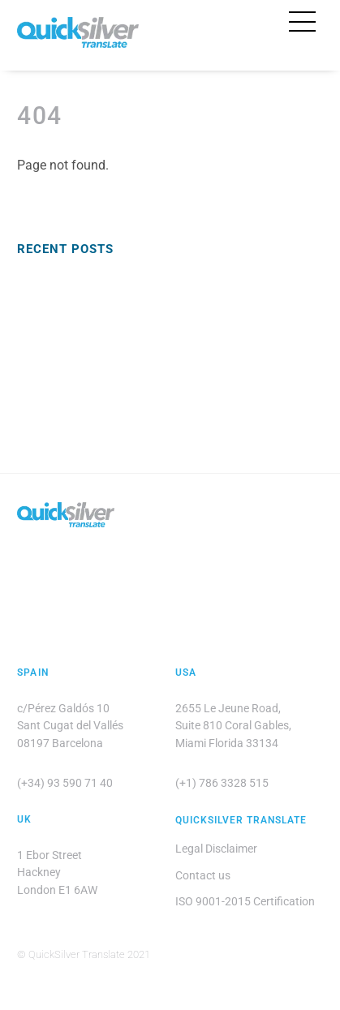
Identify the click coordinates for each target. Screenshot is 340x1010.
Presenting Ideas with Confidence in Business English (154, 374)
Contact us (202, 875)
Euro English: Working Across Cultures (115, 283)
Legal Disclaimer (216, 848)
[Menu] (302, 22)
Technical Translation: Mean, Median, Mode (129, 400)
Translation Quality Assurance (95, 308)
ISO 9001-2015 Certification (245, 901)
